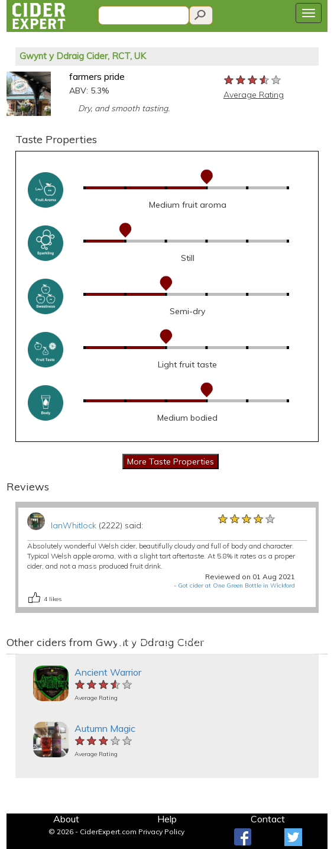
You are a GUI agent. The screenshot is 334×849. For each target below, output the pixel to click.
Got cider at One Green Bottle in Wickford (236, 585)
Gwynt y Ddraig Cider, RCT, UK (83, 56)
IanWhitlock (73, 525)
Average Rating (253, 94)
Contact (268, 819)
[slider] (253, 80)
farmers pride (97, 76)
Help (167, 819)
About (66, 819)
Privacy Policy (161, 831)
